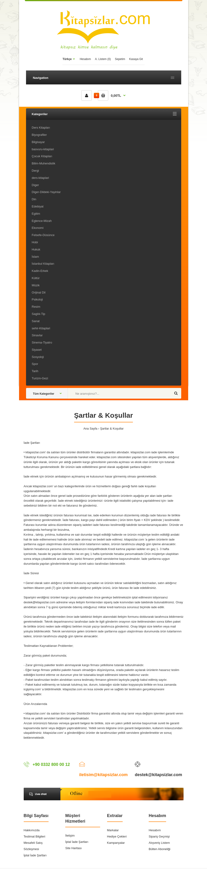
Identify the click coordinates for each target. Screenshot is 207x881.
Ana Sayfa (90, 428)
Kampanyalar (116, 842)
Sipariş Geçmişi (159, 836)
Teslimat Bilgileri (34, 836)
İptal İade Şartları (35, 855)
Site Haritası (73, 848)
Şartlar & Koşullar (112, 428)
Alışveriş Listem (159, 842)
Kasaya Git (136, 59)
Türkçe (67, 59)
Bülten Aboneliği (159, 849)
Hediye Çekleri (117, 836)
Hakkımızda (32, 830)
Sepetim (120, 59)
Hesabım (85, 59)
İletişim (70, 835)
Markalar (113, 830)
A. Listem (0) (103, 59)
